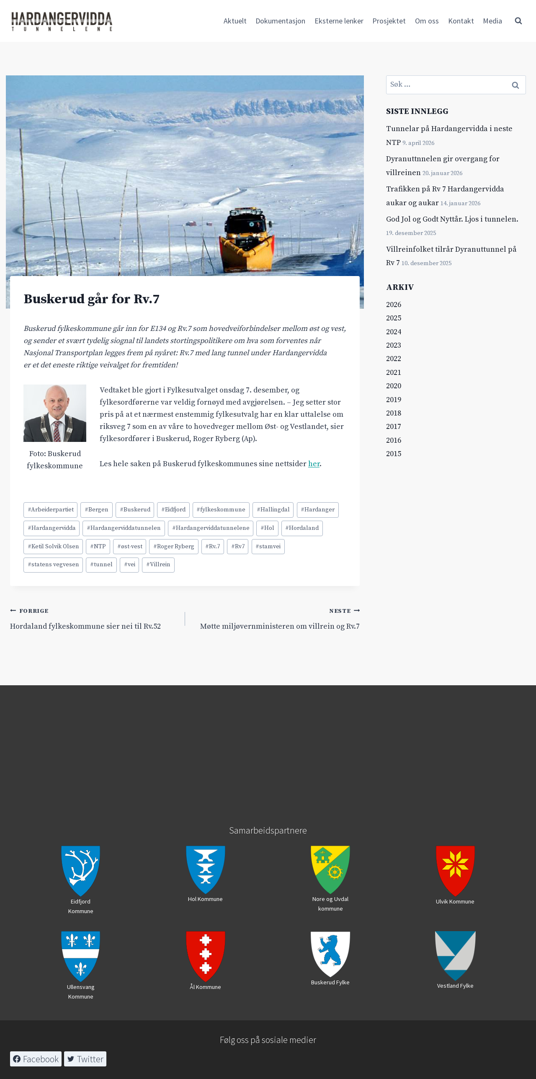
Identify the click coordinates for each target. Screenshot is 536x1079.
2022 (393, 359)
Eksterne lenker (338, 21)
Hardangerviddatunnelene (211, 528)
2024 (393, 332)
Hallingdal (273, 510)
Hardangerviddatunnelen (124, 528)
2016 (393, 440)
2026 (393, 305)
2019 (393, 400)
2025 (393, 318)
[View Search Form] (518, 20)
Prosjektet (389, 21)
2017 (393, 426)
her (314, 464)
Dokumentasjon (280, 21)
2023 (393, 345)
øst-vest (129, 546)
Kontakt (461, 21)
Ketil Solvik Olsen (53, 546)
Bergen (96, 510)
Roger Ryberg (173, 546)
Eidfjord (173, 510)
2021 (393, 372)
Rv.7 (212, 546)
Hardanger (318, 510)
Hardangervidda (52, 528)
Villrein (158, 564)
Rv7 (238, 546)
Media (492, 21)
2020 (393, 386)
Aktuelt (235, 21)
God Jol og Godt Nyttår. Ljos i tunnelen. (452, 219)
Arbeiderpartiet (51, 510)
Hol (267, 528)
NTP (98, 546)
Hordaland (302, 528)
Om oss (427, 21)
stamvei (268, 546)
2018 (393, 413)
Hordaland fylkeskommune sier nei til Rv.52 (94, 618)
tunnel (101, 564)
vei (129, 564)
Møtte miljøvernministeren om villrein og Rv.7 (276, 618)
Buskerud (135, 510)
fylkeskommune (220, 510)
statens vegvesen (53, 564)
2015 (393, 454)
